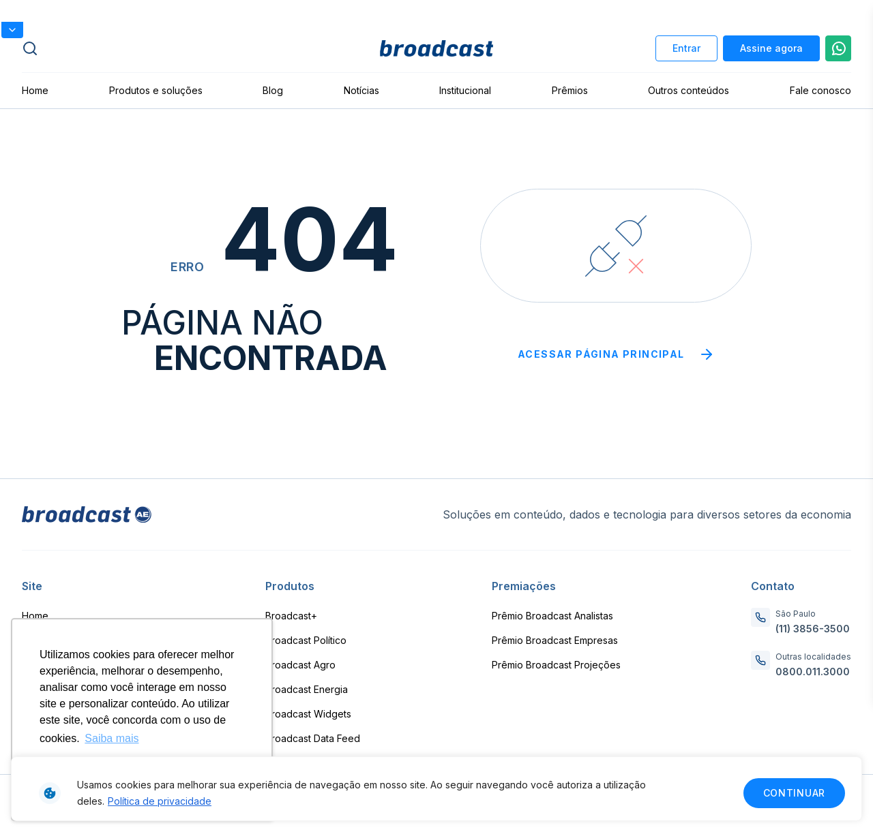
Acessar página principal (616, 354)
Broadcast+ (291, 615)
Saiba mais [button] (111, 738)
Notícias (361, 90)
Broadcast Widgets (308, 714)
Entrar (686, 48)
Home (35, 90)
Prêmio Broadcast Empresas (555, 640)
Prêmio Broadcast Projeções (556, 665)
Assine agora (771, 48)
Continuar (794, 793)
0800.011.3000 (812, 671)
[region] (436, 788)
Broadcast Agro (300, 665)
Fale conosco (820, 90)
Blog (273, 90)
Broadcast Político (305, 640)
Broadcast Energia (306, 689)
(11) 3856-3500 (812, 628)
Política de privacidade (159, 801)
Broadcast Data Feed (312, 738)
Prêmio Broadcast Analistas (552, 615)
